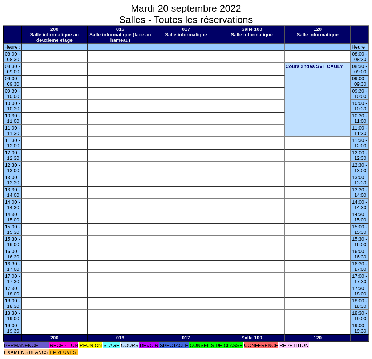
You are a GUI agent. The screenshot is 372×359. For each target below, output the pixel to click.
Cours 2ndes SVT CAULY (314, 66)
